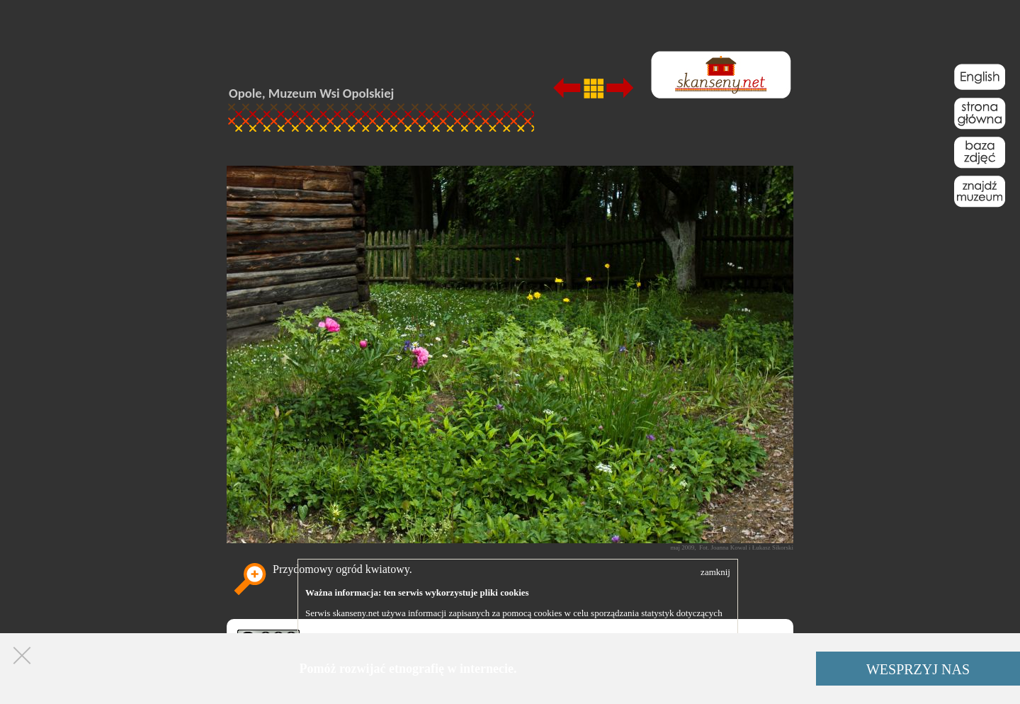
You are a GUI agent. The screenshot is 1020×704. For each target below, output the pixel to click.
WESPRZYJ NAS (918, 669)
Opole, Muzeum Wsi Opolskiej (311, 93)
